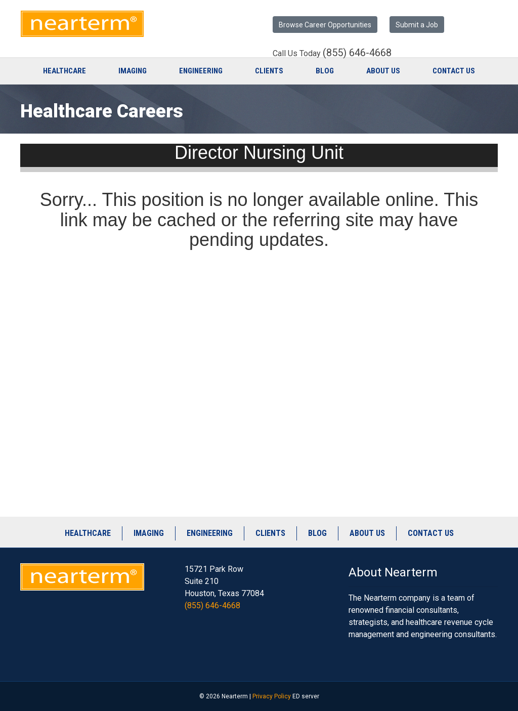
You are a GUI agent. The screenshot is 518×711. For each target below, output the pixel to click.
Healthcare (64, 70)
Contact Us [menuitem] (431, 533)
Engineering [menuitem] (210, 533)
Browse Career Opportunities (325, 25)
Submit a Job (417, 25)
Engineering (201, 70)
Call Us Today (332, 53)
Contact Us (454, 70)
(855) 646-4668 (212, 605)
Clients (269, 70)
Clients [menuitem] (270, 533)
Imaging (132, 70)
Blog (325, 70)
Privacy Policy (271, 696)
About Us (383, 70)
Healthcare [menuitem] (88, 533)
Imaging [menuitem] (149, 533)
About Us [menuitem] (367, 533)
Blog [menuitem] (317, 533)
